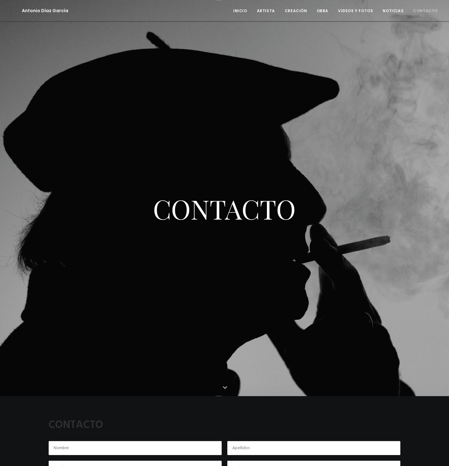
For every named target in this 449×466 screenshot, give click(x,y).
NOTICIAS (393, 10)
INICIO (240, 10)
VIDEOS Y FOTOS (355, 10)
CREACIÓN (296, 10)
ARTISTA (266, 10)
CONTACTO (425, 10)
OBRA (322, 10)
